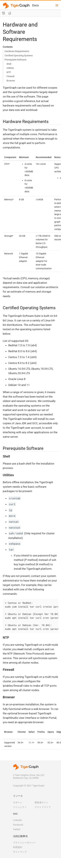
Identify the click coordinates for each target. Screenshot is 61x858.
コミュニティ (20, 807)
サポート (17, 802)
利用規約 (17, 847)
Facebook (18, 824)
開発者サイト (41, 802)
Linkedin (17, 820)
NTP (9, 72)
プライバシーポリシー (24, 842)
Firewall (10, 76)
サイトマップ (20, 851)
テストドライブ (43, 807)
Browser (11, 80)
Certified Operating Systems (19, 55)
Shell (9, 64)
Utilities (10, 68)
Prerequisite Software (15, 59)
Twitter (16, 829)
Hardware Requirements (17, 51)
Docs (35, 5)
